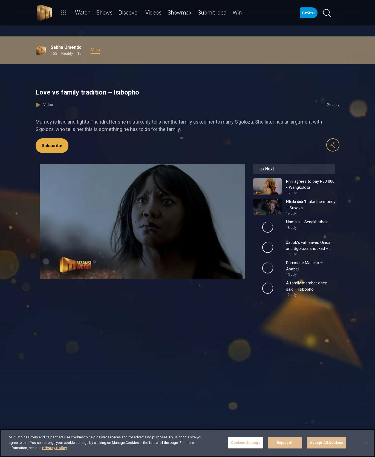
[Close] (366, 442)
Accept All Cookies (326, 443)
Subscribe (52, 145)
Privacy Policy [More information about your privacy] (54, 448)
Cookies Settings (245, 443)
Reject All (285, 443)
